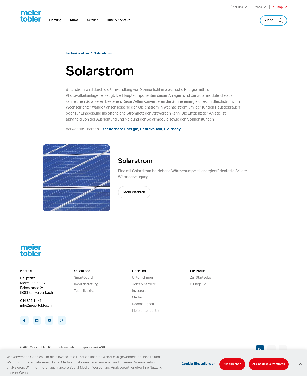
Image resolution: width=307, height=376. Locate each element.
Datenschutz (66, 347)
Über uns (239, 7)
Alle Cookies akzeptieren (268, 366)
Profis (260, 7)
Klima (74, 20)
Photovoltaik (151, 129)
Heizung (55, 20)
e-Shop (280, 7)
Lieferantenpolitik (145, 310)
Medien (137, 297)
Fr (271, 349)
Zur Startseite (200, 277)
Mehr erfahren (134, 192)
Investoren (140, 290)
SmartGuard (83, 277)
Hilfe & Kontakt (118, 20)
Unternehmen (142, 277)
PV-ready (172, 129)
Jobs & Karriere (144, 284)
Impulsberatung (86, 284)
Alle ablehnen (232, 366)
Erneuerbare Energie (119, 129)
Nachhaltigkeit (143, 304)
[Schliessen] (300, 365)
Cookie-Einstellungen (198, 366)
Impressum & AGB (93, 347)
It (283, 349)
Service (93, 20)
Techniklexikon (77, 53)
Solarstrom (103, 53)
